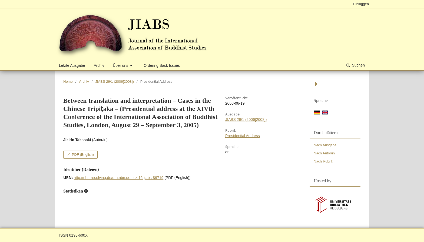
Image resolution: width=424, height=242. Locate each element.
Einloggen (361, 4)
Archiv (99, 65)
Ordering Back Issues (162, 65)
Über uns (121, 65)
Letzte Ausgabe (72, 65)
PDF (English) (82, 155)
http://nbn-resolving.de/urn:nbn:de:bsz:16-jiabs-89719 (119, 177)
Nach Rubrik (323, 161)
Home (68, 81)
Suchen (358, 65)
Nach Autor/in (324, 153)
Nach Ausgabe (325, 145)
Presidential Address (242, 136)
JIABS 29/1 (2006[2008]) (114, 81)
